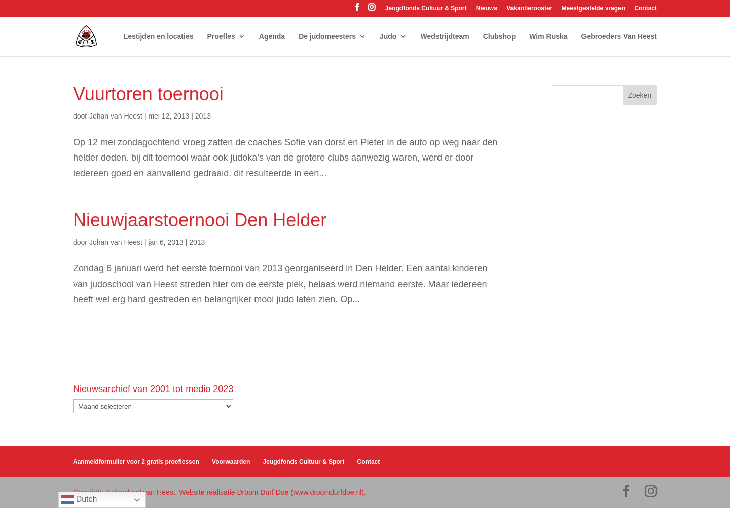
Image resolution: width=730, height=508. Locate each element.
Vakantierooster (529, 8)
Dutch (79, 500)
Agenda (272, 37)
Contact (645, 8)
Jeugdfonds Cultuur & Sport (426, 8)
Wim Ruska (548, 37)
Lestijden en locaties (159, 37)
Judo (388, 37)
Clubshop (499, 37)
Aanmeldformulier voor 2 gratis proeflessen (136, 461)
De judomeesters (327, 37)
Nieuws (486, 8)
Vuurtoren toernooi (148, 94)
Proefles (221, 37)
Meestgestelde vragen (593, 8)
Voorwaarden (231, 461)
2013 (203, 116)
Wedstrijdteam (444, 37)
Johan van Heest (115, 116)
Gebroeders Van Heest (619, 37)
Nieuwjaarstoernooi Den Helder (199, 220)
